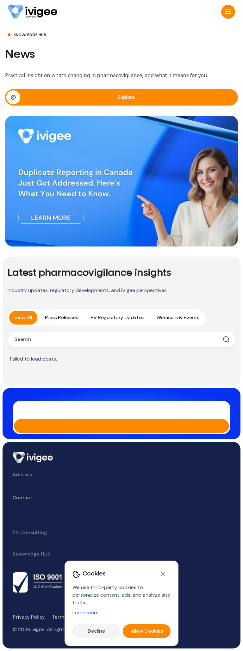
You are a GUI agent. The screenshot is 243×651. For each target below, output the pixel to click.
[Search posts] (117, 339)
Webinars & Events (177, 317)
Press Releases (61, 317)
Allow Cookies (147, 631)
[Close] (163, 574)
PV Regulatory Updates (117, 317)
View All (23, 317)
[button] (228, 12)
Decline (96, 631)
